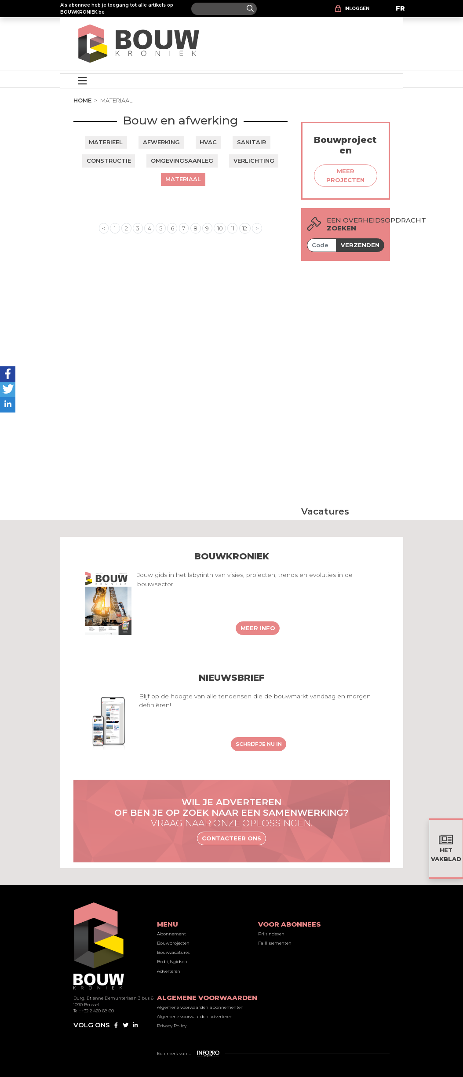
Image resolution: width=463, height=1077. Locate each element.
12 (244, 228)
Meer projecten (345, 175)
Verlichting (253, 160)
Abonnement (171, 933)
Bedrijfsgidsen (172, 961)
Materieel (106, 142)
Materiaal (183, 179)
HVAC (208, 142)
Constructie (109, 160)
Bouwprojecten (173, 943)
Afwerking (161, 142)
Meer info (258, 628)
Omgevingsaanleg (182, 160)
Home (82, 100)
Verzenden (360, 244)
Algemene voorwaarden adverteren (195, 1016)
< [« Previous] (103, 228)
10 (220, 228)
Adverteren (168, 971)
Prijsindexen (271, 933)
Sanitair (251, 142)
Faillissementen (275, 943)
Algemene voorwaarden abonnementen (200, 1007)
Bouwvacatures (173, 952)
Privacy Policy (171, 1025)
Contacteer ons (231, 838)
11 (232, 228)
